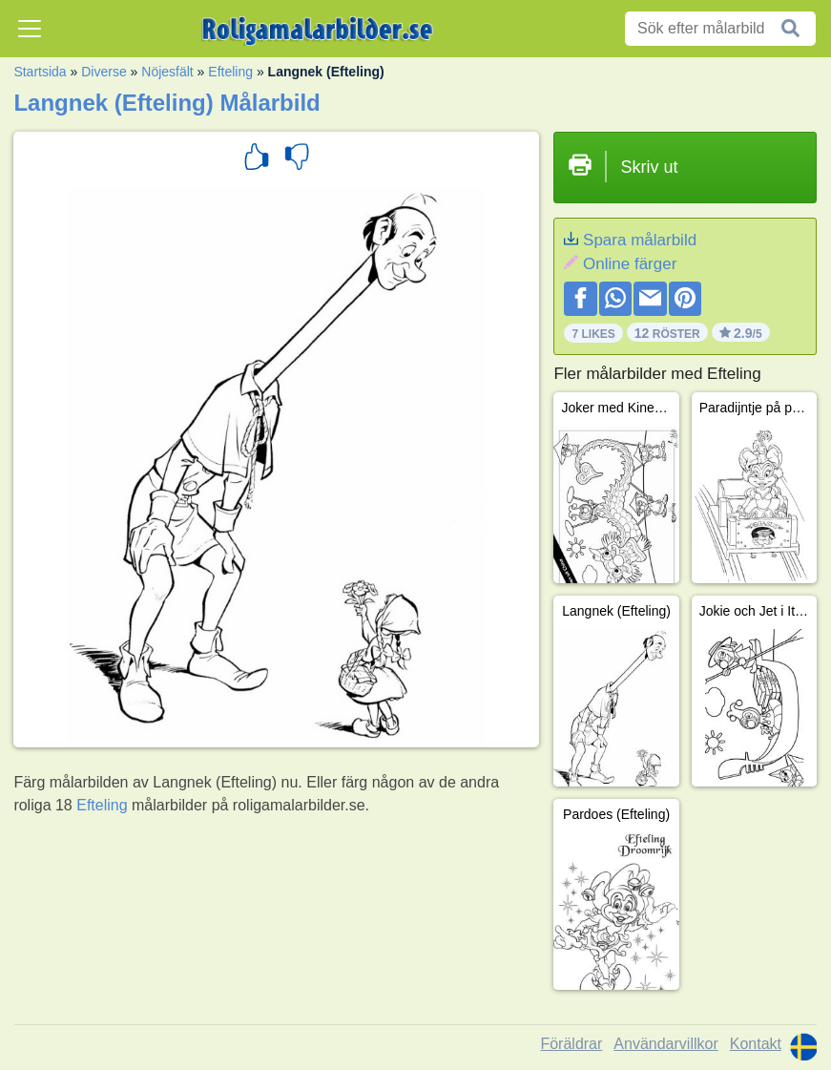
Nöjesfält (167, 71)
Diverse (103, 71)
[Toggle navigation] (29, 28)
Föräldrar (571, 1044)
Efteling (230, 71)
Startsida (39, 71)
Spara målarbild (639, 240)
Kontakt (755, 1044)
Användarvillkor (665, 1044)
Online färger (629, 264)
